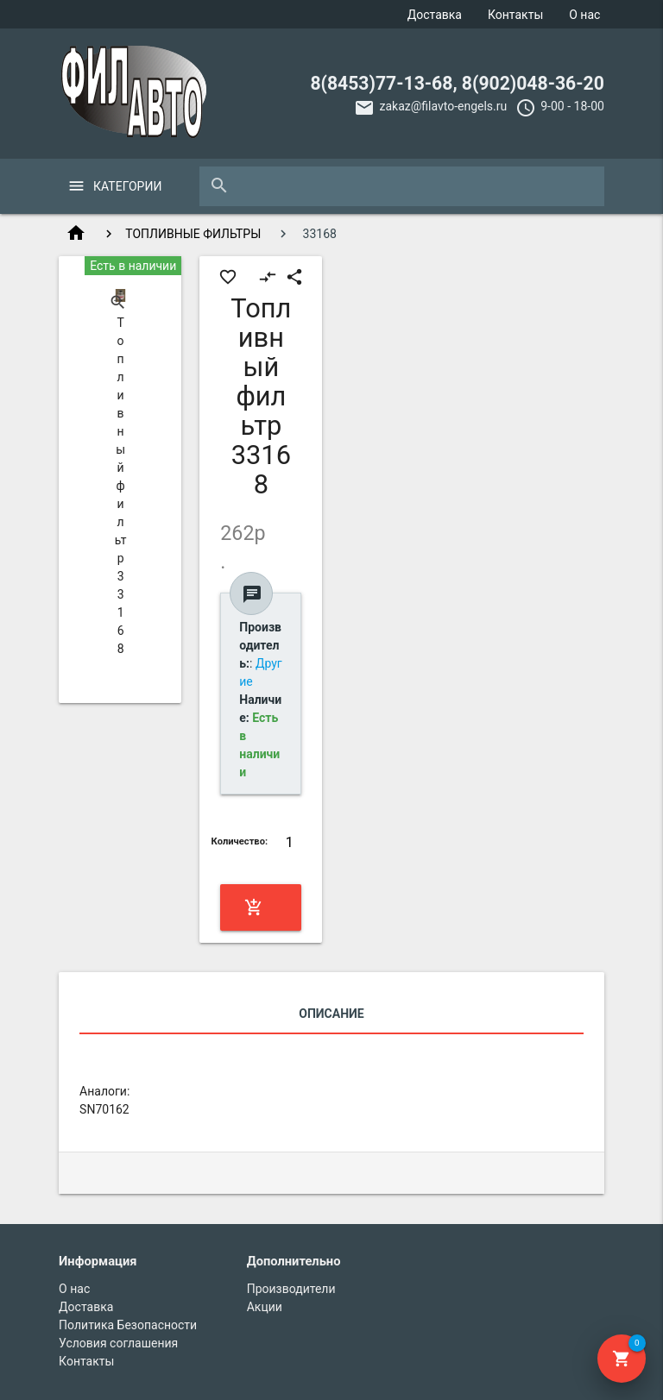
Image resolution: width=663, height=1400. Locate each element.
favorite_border (227, 276)
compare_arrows (267, 276)
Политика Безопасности (128, 1325)
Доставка (434, 15)
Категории (127, 186)
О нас (584, 15)
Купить (259, 907)
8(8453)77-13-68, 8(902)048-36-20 (457, 83)
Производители (291, 1289)
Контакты (515, 15)
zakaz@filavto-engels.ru (443, 106)
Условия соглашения (118, 1343)
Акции (264, 1307)
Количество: (240, 841)
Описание (331, 1013)
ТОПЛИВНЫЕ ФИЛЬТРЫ (193, 234)
